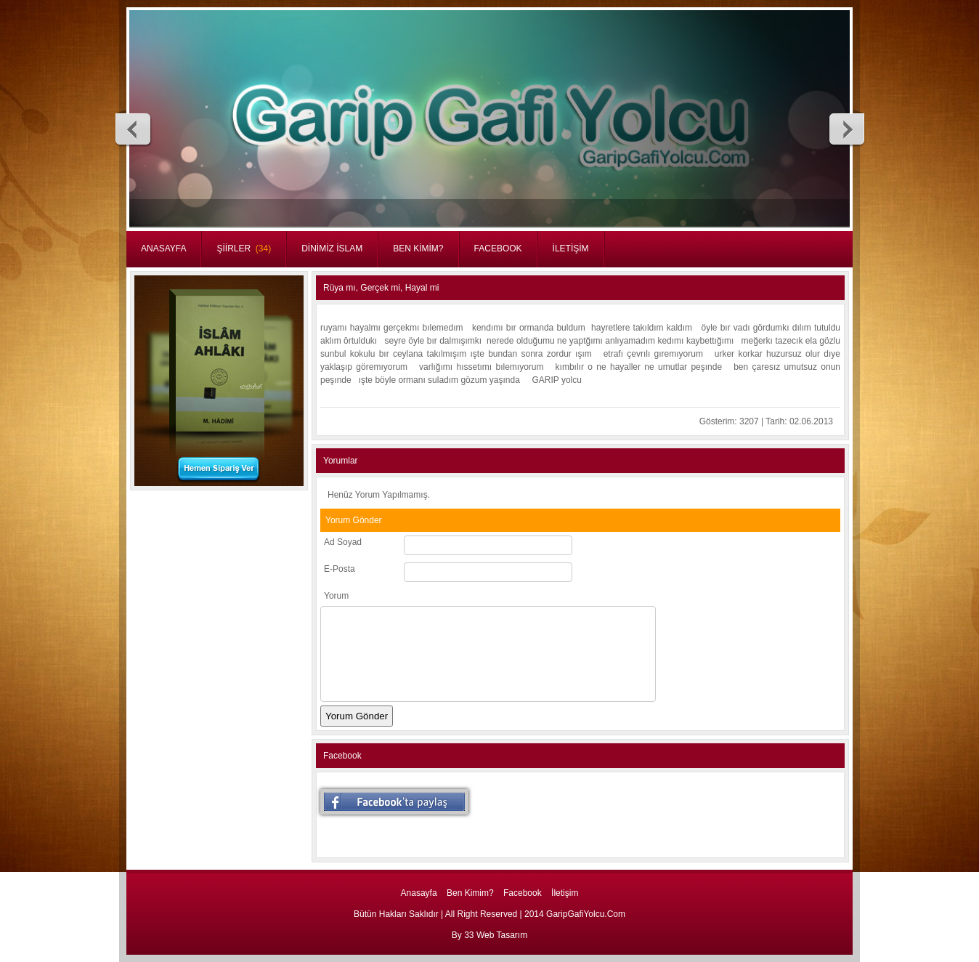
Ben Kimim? (470, 893)
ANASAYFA (163, 248)
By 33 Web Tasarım (489, 935)
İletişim (564, 893)
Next (846, 128)
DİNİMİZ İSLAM (331, 248)
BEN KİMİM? (418, 248)
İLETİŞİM (571, 248)
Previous (134, 128)
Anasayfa (419, 893)
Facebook (522, 893)
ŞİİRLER (243, 248)
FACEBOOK (498, 248)
